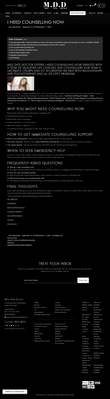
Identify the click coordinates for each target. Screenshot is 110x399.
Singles (10, 220)
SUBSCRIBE (64, 13)
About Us (37, 336)
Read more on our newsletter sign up (55, 271)
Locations (12, 224)
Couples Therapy (14, 212)
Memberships (38, 333)
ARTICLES (28, 13)
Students (57, 333)
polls (8, 16)
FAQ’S (49, 13)
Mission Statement (60, 329)
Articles (96, 307)
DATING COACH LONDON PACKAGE (99, 356)
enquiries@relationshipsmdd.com (16, 317)
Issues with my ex (60, 307)
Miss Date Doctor (15, 27)
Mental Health (38, 312)
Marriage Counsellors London (97, 339)
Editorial (84, 307)
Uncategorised (57, 235)
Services (84, 310)
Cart (92, 5)
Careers (36, 329)
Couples (57, 302)
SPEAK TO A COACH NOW (14, 392)
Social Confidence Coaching (85, 339)
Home (8, 13)
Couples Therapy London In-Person (99, 346)
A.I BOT (56, 13)
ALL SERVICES (17, 13)
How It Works (39, 13)
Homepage (11, 203)
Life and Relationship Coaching (86, 322)
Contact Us (37, 338)
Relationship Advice (16, 207)
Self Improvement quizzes (42, 314)
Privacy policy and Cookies (42, 324)
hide (25, 39)
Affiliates (58, 331)
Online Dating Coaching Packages (98, 322)
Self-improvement (15, 216)
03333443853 (10, 314)
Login (80, 5)
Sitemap (57, 338)
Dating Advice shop (40, 326)
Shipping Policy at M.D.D (42, 341)
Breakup (36, 305)
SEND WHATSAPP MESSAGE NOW (15, 328)
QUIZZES (100, 13)
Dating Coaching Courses (85, 329)
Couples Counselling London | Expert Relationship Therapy (87, 358)
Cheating (58, 305)
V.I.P (35, 310)
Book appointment (60, 312)
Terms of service (60, 324)
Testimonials (59, 336)
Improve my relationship (62, 310)
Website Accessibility (61, 326)
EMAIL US (92, 13)
